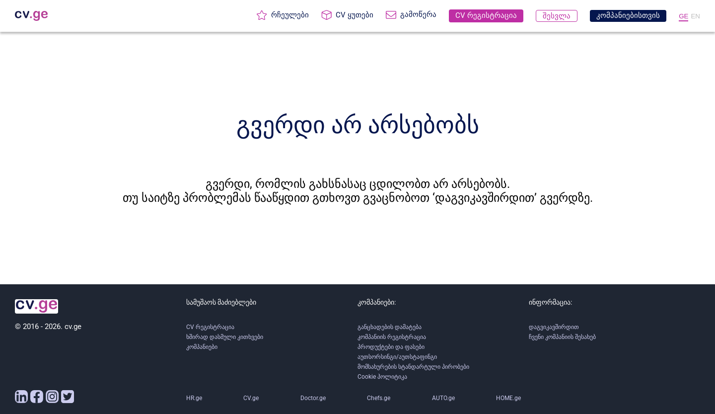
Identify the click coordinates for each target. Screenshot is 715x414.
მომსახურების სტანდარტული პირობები (413, 366)
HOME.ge (508, 398)
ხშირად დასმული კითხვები (224, 336)
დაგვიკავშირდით (554, 327)
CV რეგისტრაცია (210, 327)
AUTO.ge (443, 398)
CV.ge (251, 398)
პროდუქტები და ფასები (391, 346)
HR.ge (194, 398)
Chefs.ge (378, 398)
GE (683, 16)
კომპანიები (201, 346)
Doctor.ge (313, 398)
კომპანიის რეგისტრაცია (392, 336)
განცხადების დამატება (390, 327)
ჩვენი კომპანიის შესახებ (562, 336)
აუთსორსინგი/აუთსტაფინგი (397, 356)
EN (695, 16)
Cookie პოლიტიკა (382, 376)
